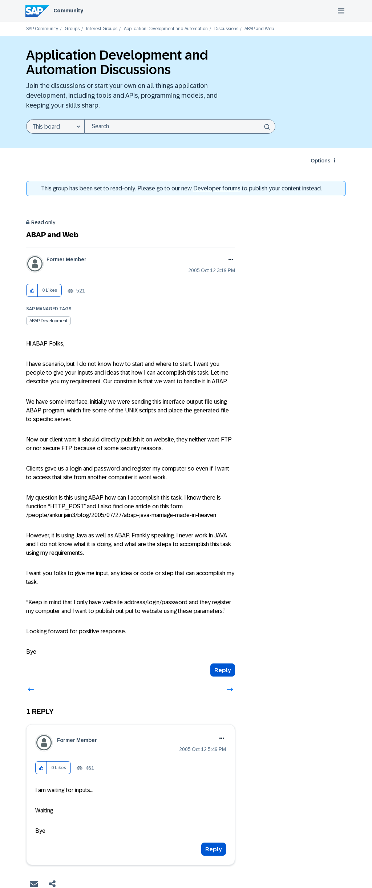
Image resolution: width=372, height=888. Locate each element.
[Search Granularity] (55, 126)
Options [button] (320, 161)
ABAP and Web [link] (259, 29)
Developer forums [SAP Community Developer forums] (216, 188)
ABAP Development (48, 320)
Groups (72, 29)
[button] (32, 290)
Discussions (226, 29)
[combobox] (179, 126)
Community (68, 10)
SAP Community (42, 29)
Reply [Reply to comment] (213, 849)
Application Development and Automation (166, 29)
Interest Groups (101, 29)
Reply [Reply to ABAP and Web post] (222, 670)
